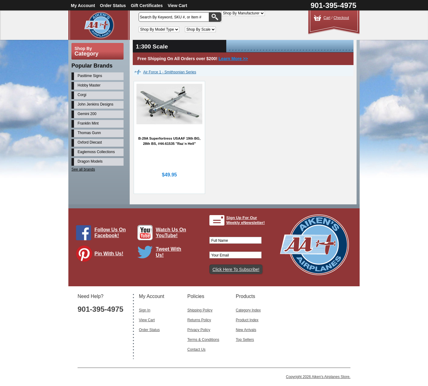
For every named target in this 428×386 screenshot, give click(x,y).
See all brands (83, 169)
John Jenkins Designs (95, 104)
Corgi (82, 95)
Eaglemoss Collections (96, 152)
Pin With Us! (108, 253)
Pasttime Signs (90, 76)
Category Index (248, 310)
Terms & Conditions (203, 340)
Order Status (113, 5)
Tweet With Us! (168, 251)
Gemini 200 (87, 114)
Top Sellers (245, 340)
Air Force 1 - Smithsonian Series (169, 72)
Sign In (144, 310)
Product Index (247, 320)
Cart (327, 18)
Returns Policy (199, 320)
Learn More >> (233, 58)
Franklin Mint (88, 123)
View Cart (177, 5)
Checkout (341, 18)
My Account (83, 5)
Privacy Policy (198, 330)
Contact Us (196, 349)
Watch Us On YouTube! (171, 232)
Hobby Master (89, 85)
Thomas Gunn (89, 133)
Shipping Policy (199, 310)
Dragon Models (90, 161)
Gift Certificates (147, 5)
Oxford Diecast (90, 142)
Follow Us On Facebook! (110, 232)
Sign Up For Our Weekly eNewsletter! (245, 220)
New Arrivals (246, 330)
